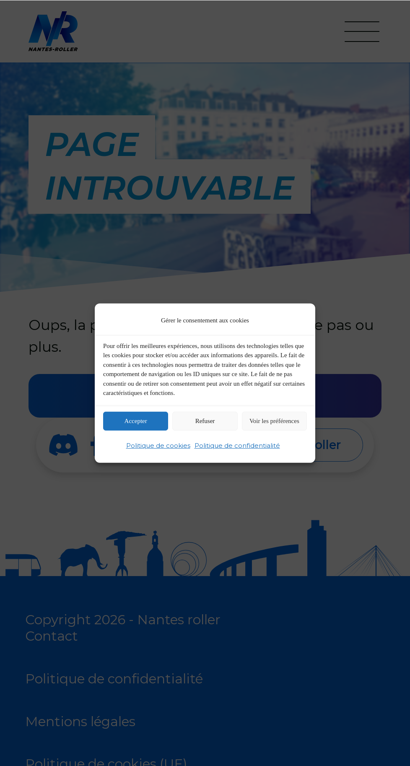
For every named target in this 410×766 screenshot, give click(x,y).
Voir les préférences (274, 421)
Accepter (136, 421)
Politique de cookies (158, 445)
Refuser (205, 421)
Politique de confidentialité (237, 445)
